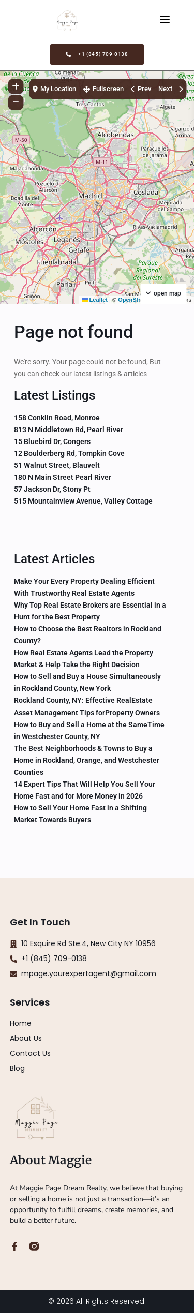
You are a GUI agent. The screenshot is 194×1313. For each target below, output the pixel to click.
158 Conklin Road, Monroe (57, 418)
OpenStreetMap (139, 300)
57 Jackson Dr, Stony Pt (52, 489)
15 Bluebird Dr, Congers (52, 441)
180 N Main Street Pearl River (62, 477)
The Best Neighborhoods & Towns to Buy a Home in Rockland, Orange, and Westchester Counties (86, 760)
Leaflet (95, 300)
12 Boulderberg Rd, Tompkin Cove (69, 453)
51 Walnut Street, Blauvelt (57, 465)
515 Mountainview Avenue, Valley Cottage (83, 501)
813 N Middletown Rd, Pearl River (68, 429)
